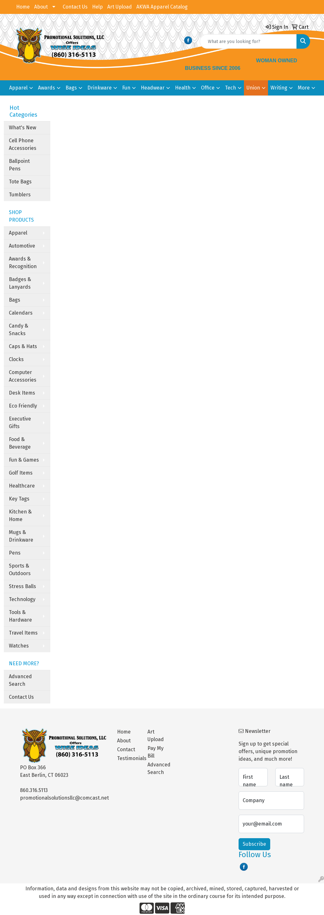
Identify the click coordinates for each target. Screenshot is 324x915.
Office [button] (208, 88)
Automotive (22, 246)
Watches (19, 646)
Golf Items (21, 473)
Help (97, 7)
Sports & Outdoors (20, 569)
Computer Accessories (22, 376)
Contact (126, 749)
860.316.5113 (34, 790)
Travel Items (23, 633)
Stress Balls (22, 586)
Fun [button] (126, 88)
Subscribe (254, 844)
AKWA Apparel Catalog (162, 7)
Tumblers (20, 195)
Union (253, 88)
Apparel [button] (18, 88)
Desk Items (22, 393)
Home (23, 7)
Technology (22, 599)
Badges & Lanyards (20, 283)
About (41, 7)
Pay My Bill (155, 752)
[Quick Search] (248, 41)
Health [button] (182, 88)
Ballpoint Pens (19, 165)
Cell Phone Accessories (22, 144)
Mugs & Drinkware (21, 536)
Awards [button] (46, 88)
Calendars (21, 313)
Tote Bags (20, 182)
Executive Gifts (20, 422)
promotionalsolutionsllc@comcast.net (64, 798)
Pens (15, 553)
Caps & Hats (23, 346)
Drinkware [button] (99, 88)
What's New (22, 128)
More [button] (304, 88)
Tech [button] (230, 88)
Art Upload (119, 7)
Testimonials (128, 758)
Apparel (18, 233)
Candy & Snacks (18, 329)
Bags (14, 300)
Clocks (16, 359)
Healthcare (22, 486)
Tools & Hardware (20, 616)
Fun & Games (24, 460)
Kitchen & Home (20, 515)
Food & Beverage (20, 443)
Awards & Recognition (23, 262)
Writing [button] (279, 88)
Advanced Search (20, 680)
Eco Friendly (23, 406)
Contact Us (75, 7)
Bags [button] (71, 88)
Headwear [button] (153, 88)
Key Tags (19, 499)
